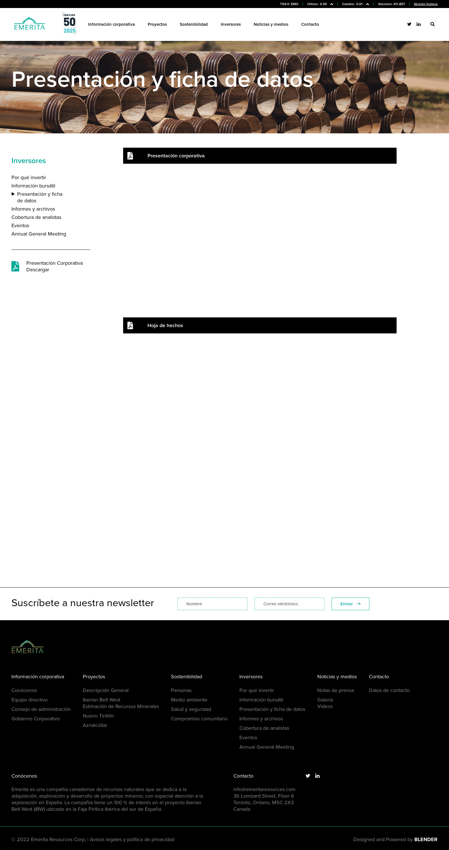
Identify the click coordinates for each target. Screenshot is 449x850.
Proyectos (157, 24)
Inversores (231, 24)
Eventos (20, 225)
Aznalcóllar (95, 725)
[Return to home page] (29, 24)
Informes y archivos (33, 209)
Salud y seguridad (191, 709)
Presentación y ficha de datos (39, 197)
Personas (181, 690)
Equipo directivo (29, 699)
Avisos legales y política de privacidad (132, 839)
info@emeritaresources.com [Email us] (264, 789)
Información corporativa (111, 24)
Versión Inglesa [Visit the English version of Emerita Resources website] (426, 4)
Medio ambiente (189, 699)
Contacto (310, 24)
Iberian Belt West (101, 699)
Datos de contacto (389, 690)
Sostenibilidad (194, 24)
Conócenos (24, 690)
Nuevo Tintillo (98, 715)
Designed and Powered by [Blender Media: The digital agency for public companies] (395, 839)
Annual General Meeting (38, 234)
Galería (325, 699)
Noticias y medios (271, 24)
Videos (325, 706)
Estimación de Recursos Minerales (121, 706)
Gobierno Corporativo (35, 718)
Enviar (350, 604)
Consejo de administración (41, 709)
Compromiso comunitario (199, 718)
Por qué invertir (28, 177)
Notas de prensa (335, 690)
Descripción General (106, 690)
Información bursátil (33, 185)
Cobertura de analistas (36, 217)
